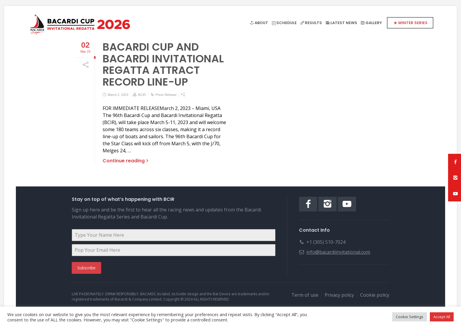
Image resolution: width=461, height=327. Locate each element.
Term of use (304, 295)
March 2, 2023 (118, 94)
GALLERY (373, 23)
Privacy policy (339, 295)
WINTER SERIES (412, 23)
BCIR (142, 94)
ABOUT (261, 23)
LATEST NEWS (343, 23)
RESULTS (313, 23)
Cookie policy (374, 295)
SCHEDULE (286, 23)
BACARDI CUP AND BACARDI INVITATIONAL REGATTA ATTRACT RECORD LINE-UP (163, 64)
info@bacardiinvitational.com (338, 252)
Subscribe (86, 268)
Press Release (166, 94)
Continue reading (124, 160)
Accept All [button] (441, 316)
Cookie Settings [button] (409, 316)
